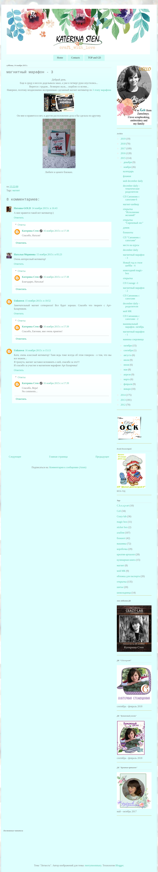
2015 (123, 158)
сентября (129, 350)
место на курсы (131, 245)
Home (60, 57)
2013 (123, 400)
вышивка (121, 543)
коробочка (122, 549)
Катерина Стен (30, 230)
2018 (123, 143)
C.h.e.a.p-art (123, 505)
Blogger (119, 865)
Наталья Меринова (24, 254)
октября (128, 345)
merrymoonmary (93, 865)
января (127, 389)
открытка (128, 278)
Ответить (19, 217)
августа (128, 355)
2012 (123, 404)
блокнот (121, 538)
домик (126, 227)
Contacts (75, 57)
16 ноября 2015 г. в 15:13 (38, 350)
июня (127, 364)
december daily (130, 250)
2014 (123, 395)
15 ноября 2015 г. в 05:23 (49, 254)
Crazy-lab (122, 516)
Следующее (15, 456)
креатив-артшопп (126, 554)
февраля (128, 384)
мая (126, 369)
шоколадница (124, 592)
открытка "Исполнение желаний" (131, 212)
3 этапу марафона (102, 90)
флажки (127, 176)
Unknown (19, 300)
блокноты (128, 232)
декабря (128, 162)
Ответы (22, 224)
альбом (120, 532)
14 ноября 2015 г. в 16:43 (44, 208)
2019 (123, 138)
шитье (120, 587)
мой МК (127, 311)
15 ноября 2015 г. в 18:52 (38, 300)
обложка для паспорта (128, 576)
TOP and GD (94, 57)
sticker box (122, 527)
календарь (128, 171)
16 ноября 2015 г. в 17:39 (56, 326)
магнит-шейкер (131, 204)
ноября (127, 167)
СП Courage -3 (130, 283)
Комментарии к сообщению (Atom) (67, 467)
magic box (122, 521)
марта (127, 379)
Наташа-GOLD (22, 208)
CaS (119, 511)
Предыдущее (102, 456)
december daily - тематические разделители (131, 188)
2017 (123, 148)
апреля (127, 374)
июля (127, 360)
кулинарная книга (126, 560)
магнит (16, 190)
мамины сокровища (133, 339)
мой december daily (133, 181)
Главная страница (58, 456)
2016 (123, 153)
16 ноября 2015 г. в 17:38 (56, 230)
